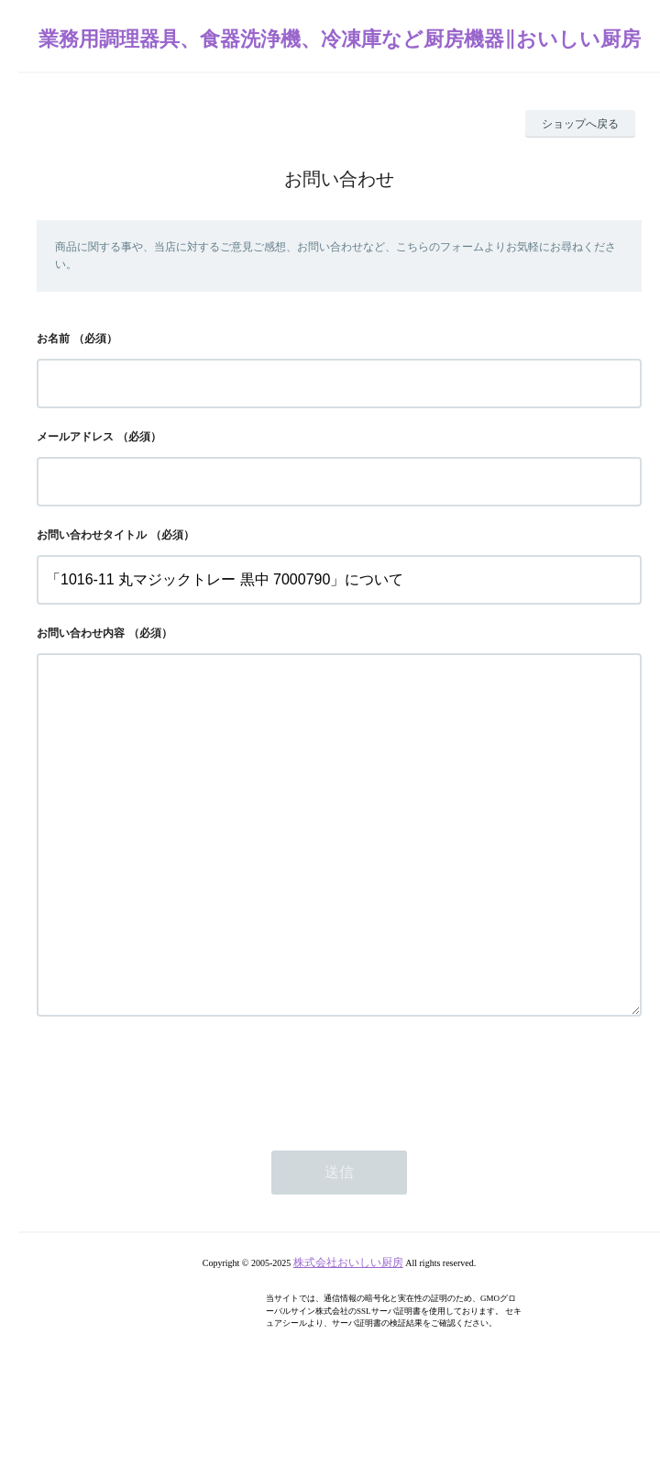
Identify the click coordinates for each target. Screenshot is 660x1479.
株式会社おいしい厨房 (348, 1335)
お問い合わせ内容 (81, 633)
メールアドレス (75, 436)
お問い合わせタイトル (92, 534)
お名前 (53, 338)
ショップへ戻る (580, 123)
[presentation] (176, 1151)
